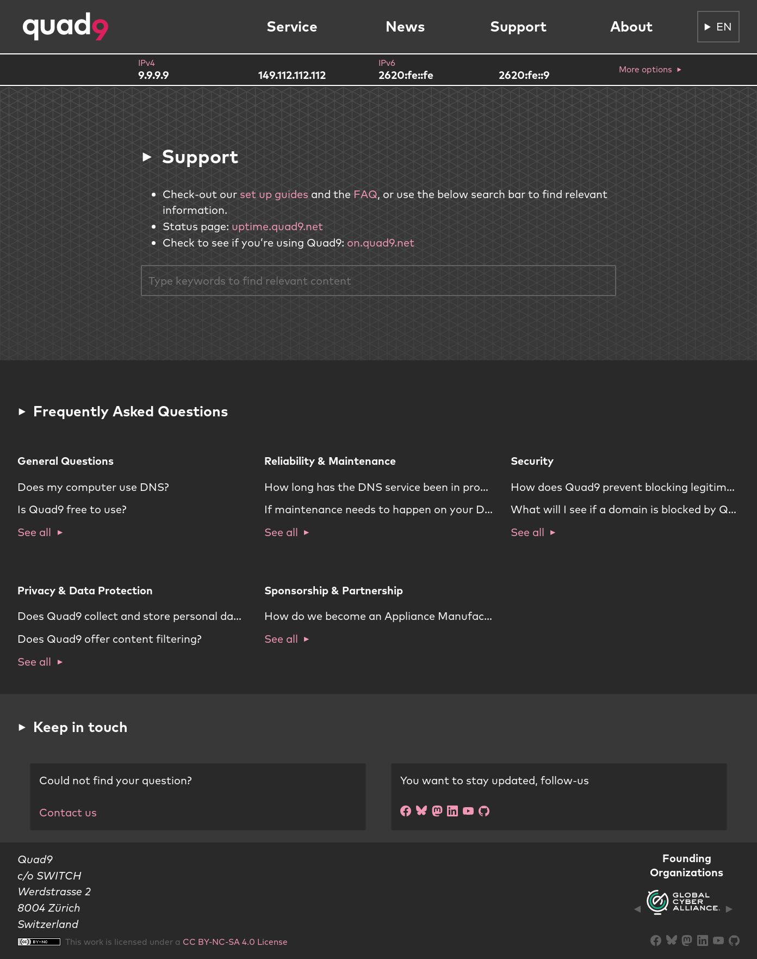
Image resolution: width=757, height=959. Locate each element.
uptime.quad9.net (277, 226)
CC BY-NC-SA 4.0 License (235, 941)
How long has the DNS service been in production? (394, 487)
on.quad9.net (380, 242)
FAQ (365, 194)
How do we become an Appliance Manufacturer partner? (410, 616)
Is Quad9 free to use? (72, 509)
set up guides (274, 194)
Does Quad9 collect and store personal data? (133, 616)
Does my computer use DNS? (93, 487)
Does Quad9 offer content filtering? (109, 639)
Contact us (68, 812)
